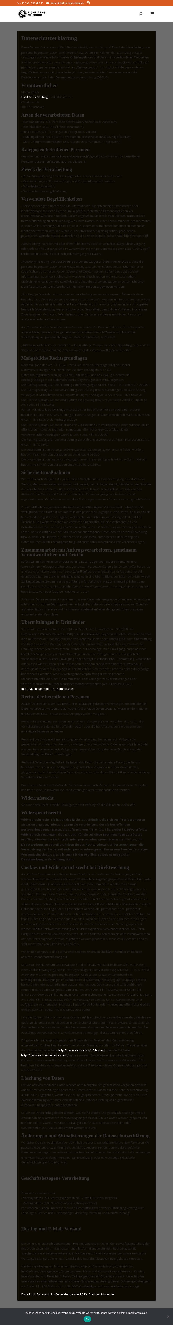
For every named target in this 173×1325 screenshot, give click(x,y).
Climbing (42, 97)
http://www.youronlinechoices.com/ (45, 1055)
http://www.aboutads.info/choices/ (81, 1050)
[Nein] (168, 1317)
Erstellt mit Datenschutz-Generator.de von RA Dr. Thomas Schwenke (67, 1294)
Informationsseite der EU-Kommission (47, 689)
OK (87, 1319)
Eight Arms (28, 97)
